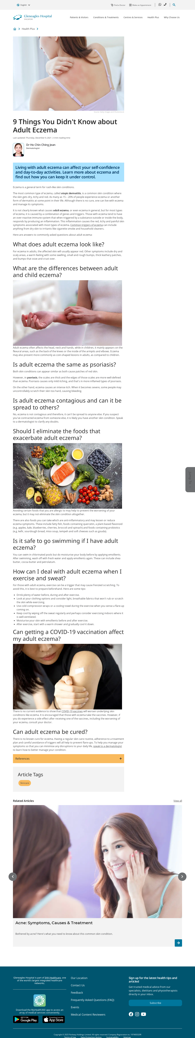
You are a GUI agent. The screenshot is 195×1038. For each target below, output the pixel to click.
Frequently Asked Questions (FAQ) (92, 1000)
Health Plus (153, 17)
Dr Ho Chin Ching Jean (40, 145)
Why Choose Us (172, 17)
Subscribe (155, 1003)
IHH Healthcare (53, 977)
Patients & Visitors (79, 17)
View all (178, 800)
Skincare (24, 782)
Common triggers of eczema (86, 225)
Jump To (190, 480)
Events (75, 1007)
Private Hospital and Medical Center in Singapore (15, 29)
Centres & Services (133, 17)
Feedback (77, 992)
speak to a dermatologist (107, 746)
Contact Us (78, 985)
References (22, 758)
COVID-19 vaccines (72, 711)
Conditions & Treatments (106, 17)
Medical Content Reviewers (88, 1014)
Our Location (79, 978)
